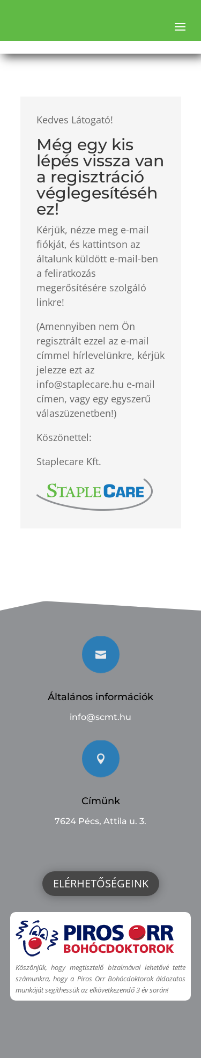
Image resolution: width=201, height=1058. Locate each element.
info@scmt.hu (100, 717)
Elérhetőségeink (100, 883)
